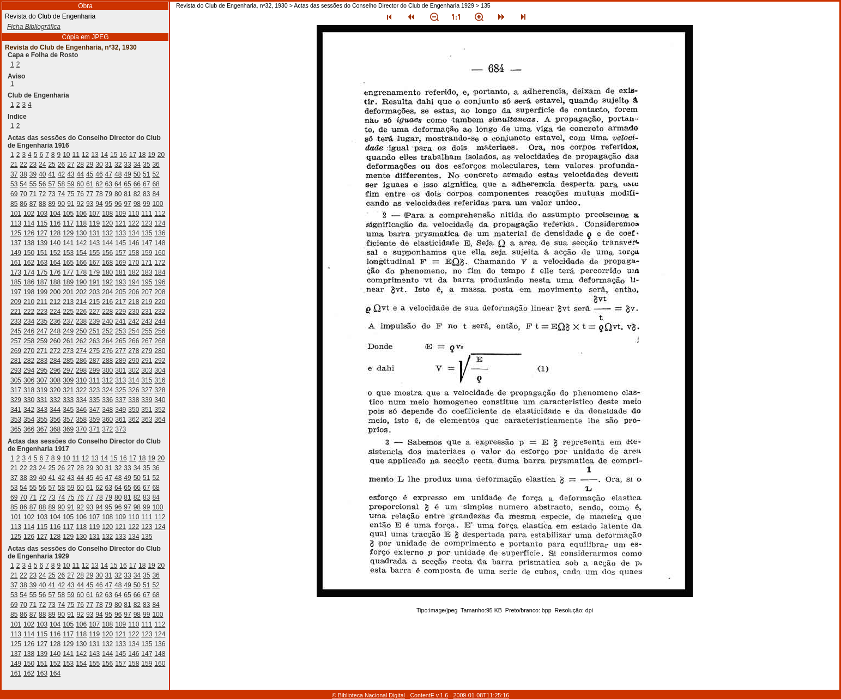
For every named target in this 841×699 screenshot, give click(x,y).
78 (98, 194)
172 (159, 262)
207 (146, 292)
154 (81, 253)
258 (28, 341)
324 (107, 390)
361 (120, 419)
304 (159, 370)
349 (120, 410)
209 (15, 302)
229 (120, 311)
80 (118, 194)
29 (89, 164)
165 (68, 262)
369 (68, 429)
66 (137, 184)
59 (70, 184)
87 (33, 204)
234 (28, 321)
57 (51, 184)
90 (61, 204)
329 (15, 400)
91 (70, 204)
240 (107, 321)
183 (146, 272)
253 (120, 331)
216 (107, 302)
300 (107, 370)
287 (94, 360)
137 (15, 243)
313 (120, 380)
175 (42, 272)
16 (122, 155)
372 (107, 429)
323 (94, 390)
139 (42, 243)
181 (120, 272)
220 (159, 302)
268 (159, 341)
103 (42, 213)
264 (107, 341)
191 (94, 282)
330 (28, 400)
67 (146, 184)
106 (81, 213)
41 (51, 174)
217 (120, 302)
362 (133, 419)
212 (55, 302)
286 (81, 360)
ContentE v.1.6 (429, 695)
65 (127, 184)
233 (15, 321)
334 (81, 400)
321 (68, 390)
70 (23, 194)
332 (55, 400)
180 (107, 272)
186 (28, 282)
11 (76, 155)
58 (61, 184)
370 (81, 429)
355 (42, 419)
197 (15, 292)
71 (33, 194)
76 (80, 194)
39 (33, 174)
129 (68, 233)
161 (15, 262)
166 (81, 262)
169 (120, 262)
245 (15, 331)
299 (94, 370)
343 (42, 410)
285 (68, 360)
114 (28, 223)
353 (15, 419)
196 (159, 282)
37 (13, 174)
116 (55, 223)
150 (28, 253)
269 (15, 351)
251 (94, 331)
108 (107, 213)
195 (146, 282)
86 (23, 204)
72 (42, 194)
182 (133, 272)
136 (159, 233)
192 (107, 282)
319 (42, 390)
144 (107, 243)
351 (146, 410)
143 (94, 243)
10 (66, 155)
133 (120, 233)
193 (120, 282)
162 (28, 262)
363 (146, 419)
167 (94, 262)
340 (159, 400)
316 (159, 380)
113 (15, 223)
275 (94, 351)
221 (15, 311)
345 (68, 410)
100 (157, 204)
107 (94, 213)
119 (94, 223)
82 (137, 194)
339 (146, 400)
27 (70, 164)
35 (146, 164)
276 (107, 351)
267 (146, 341)
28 (80, 164)
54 (23, 184)
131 (94, 233)
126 (28, 233)
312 (107, 380)
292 (159, 360)
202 (81, 292)
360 (107, 419)
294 (28, 370)
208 (159, 292)
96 (118, 204)
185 (15, 282)
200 (55, 292)
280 (159, 351)
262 (81, 341)
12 (85, 155)
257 (15, 341)
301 (120, 370)
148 (159, 243)
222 (28, 311)
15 (113, 155)
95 (108, 204)
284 (55, 360)
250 (81, 331)
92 (80, 204)
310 (81, 380)
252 (107, 331)
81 (127, 194)
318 (28, 390)
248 (55, 331)
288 (107, 360)
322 (81, 390)
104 (55, 213)
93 (89, 204)
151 (42, 253)
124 (159, 223)
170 (133, 262)
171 (146, 262)
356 (55, 419)
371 (94, 429)
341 (15, 410)
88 (42, 204)
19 (151, 155)
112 (159, 213)
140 (55, 243)
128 (55, 233)
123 (146, 223)
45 (89, 174)
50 (137, 174)
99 (146, 204)
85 (13, 204)
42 (61, 174)
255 (146, 331)
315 (146, 380)
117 (68, 223)
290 (133, 360)
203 (94, 292)
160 (159, 253)
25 (51, 164)
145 (120, 243)
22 (23, 164)
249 (68, 331)
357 (68, 419)
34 (137, 164)
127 (42, 233)
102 (28, 213)
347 (94, 410)
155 (94, 253)
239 (94, 321)
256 (159, 331)
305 (15, 380)
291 (146, 360)
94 (98, 204)
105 (68, 213)
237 (68, 321)
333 (68, 400)
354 (28, 419)
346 (81, 410)
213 (68, 302)
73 (51, 194)
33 (127, 164)
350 (133, 410)
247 (42, 331)
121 (120, 223)
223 (42, 311)
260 (55, 341)
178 (81, 272)
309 (68, 380)
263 (94, 341)
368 (55, 429)
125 (15, 233)
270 (28, 351)
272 (55, 351)
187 (42, 282)
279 (146, 351)
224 (55, 311)
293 (15, 370)
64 (118, 184)
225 (68, 311)
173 (15, 272)
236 (55, 321)
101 (15, 213)
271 (42, 351)
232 (159, 311)
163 (42, 262)
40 (42, 174)
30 (98, 164)
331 (42, 400)
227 (94, 311)
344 (55, 410)
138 (28, 243)
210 (28, 302)
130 (81, 233)
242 (133, 321)
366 (28, 429)
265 (120, 341)
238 (81, 321)
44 (80, 174)
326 (133, 390)
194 (133, 282)
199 (42, 292)
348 (107, 410)
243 (146, 321)
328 (159, 390)
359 (94, 419)
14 (104, 155)
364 (159, 419)
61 (89, 184)
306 (28, 380)
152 (55, 253)
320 (55, 390)
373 (120, 429)
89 (51, 204)
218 (133, 302)
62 (98, 184)
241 (120, 321)
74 (61, 194)
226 (81, 311)
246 (28, 331)
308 (55, 380)
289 (120, 360)
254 (133, 331)
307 (42, 380)
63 (108, 184)
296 (55, 370)
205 (120, 292)
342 (28, 410)
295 (42, 370)
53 (13, 184)
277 (120, 351)
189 (68, 282)
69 (13, 194)
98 (137, 204)
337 (120, 400)
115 (42, 223)
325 (120, 390)
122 (133, 223)
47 (108, 174)
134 (133, 233)
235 (42, 321)
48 (118, 174)
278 (133, 351)
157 (120, 253)
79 (108, 194)
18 (142, 155)
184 (159, 272)
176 (55, 272)
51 (146, 174)
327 (146, 390)
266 (133, 341)
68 (155, 184)
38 (23, 174)
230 (133, 311)
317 (15, 390)
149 (15, 253)
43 (70, 174)
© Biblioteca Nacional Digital (368, 695)
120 (107, 223)
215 (94, 302)
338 (133, 400)
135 (146, 233)
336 (107, 400)
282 (28, 360)
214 (81, 302)
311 (94, 380)
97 (127, 204)
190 (81, 282)
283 (42, 360)
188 (55, 282)
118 (81, 223)
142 (81, 243)
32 (118, 164)
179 (94, 272)
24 (42, 164)
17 (132, 155)
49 (127, 174)
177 (68, 272)
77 (89, 194)
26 (61, 164)
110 (133, 213)
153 (68, 253)
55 (33, 184)
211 (42, 302)
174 (28, 272)
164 (55, 262)
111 (146, 213)
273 (68, 351)
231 (146, 311)
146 (133, 243)
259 (42, 341)
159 (146, 253)
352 (159, 410)
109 (120, 213)
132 (107, 233)
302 (133, 370)
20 (161, 155)
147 (146, 243)
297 (68, 370)
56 (42, 184)
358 (81, 419)
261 (68, 341)
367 (42, 429)
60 (80, 184)
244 (159, 321)
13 (94, 155)
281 (15, 360)
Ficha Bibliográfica (33, 27)
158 (133, 253)
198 (28, 292)
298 (81, 370)
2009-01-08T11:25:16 (481, 695)
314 (133, 380)
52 (155, 174)
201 (68, 292)
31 (108, 164)
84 (155, 194)
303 (146, 370)
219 (146, 302)
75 (70, 194)
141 (68, 243)
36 (155, 164)
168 (107, 262)
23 (33, 164)
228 (107, 311)
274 (81, 351)
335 (94, 400)
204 (107, 292)
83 (146, 194)
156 (107, 253)
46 (98, 174)
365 (15, 429)
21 (13, 164)
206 (133, 292)
